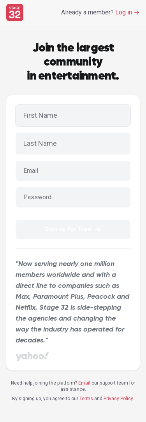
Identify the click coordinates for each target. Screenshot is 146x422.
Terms (86, 398)
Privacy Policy (118, 398)
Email (84, 383)
